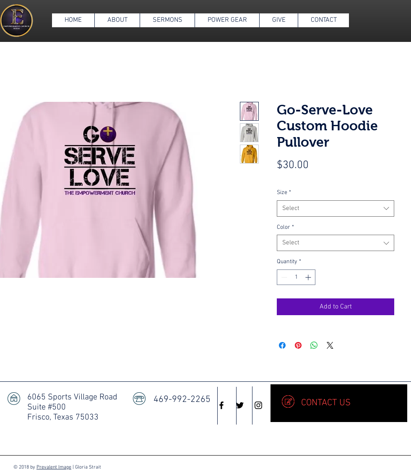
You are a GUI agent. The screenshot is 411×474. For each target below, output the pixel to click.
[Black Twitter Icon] (240, 405)
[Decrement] (283, 277)
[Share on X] (330, 345)
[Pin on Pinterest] (298, 345)
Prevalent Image (53, 467)
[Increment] (309, 277)
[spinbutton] (296, 277)
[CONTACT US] (339, 403)
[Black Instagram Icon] (258, 405)
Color (285, 227)
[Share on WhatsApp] (314, 345)
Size (284, 192)
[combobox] (335, 208)
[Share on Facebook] (282, 345)
